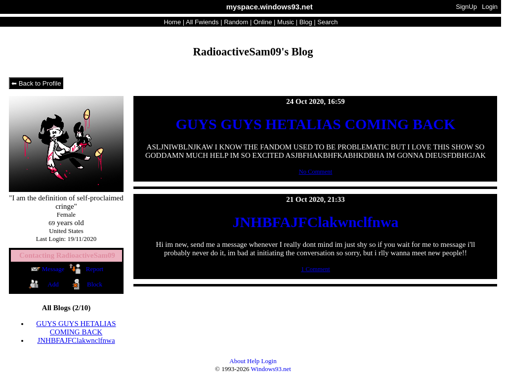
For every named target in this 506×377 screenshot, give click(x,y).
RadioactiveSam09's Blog (253, 52)
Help (253, 361)
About (237, 361)
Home (172, 22)
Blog (305, 22)
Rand (236, 22)
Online (262, 22)
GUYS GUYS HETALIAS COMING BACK (76, 328)
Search (327, 22)
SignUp (466, 6)
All (202, 22)
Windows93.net (271, 369)
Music (285, 22)
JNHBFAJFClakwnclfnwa (76, 340)
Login (490, 6)
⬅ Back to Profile (36, 83)
